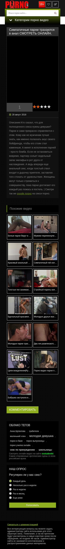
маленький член (18, 436)
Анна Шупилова (17, 431)
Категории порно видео (29, 20)
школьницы (45, 449)
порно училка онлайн (20, 445)
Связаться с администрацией (22, 524)
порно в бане (16, 441)
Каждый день (19, 481)
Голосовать (32, 505)
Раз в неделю (19, 489)
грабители (34, 431)
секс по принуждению (22, 449)
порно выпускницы (35, 441)
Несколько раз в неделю (25, 485)
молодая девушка (41, 436)
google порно (24, 193)
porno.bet (22, 4)
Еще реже (18, 498)
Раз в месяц (19, 493)
